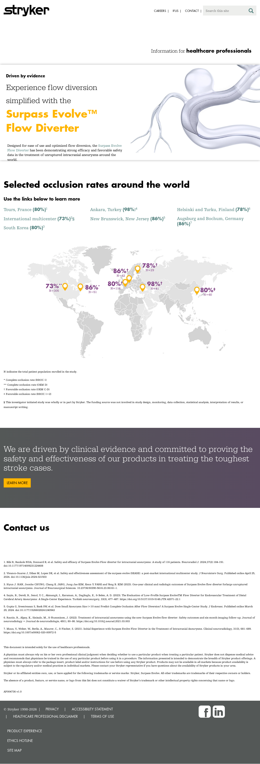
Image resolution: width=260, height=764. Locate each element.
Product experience (24, 731)
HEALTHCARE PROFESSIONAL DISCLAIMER (45, 716)
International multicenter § (39, 218)
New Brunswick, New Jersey (127, 218)
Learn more (17, 482)
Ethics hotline (20, 740)
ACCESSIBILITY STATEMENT (92, 709)
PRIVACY (52, 709)
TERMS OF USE (102, 716)
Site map (14, 750)
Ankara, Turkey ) (113, 209)
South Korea (24, 227)
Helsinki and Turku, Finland (213, 209)
